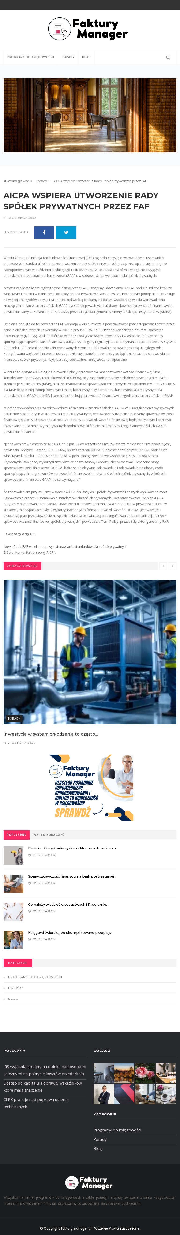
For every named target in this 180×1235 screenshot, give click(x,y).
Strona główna (16, 181)
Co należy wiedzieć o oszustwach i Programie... (70, 904)
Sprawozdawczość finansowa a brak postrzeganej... (74, 876)
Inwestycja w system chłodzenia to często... (51, 734)
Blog (86, 57)
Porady (68, 57)
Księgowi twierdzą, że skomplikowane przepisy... (72, 932)
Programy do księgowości (31, 57)
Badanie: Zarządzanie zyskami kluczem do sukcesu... (76, 848)
